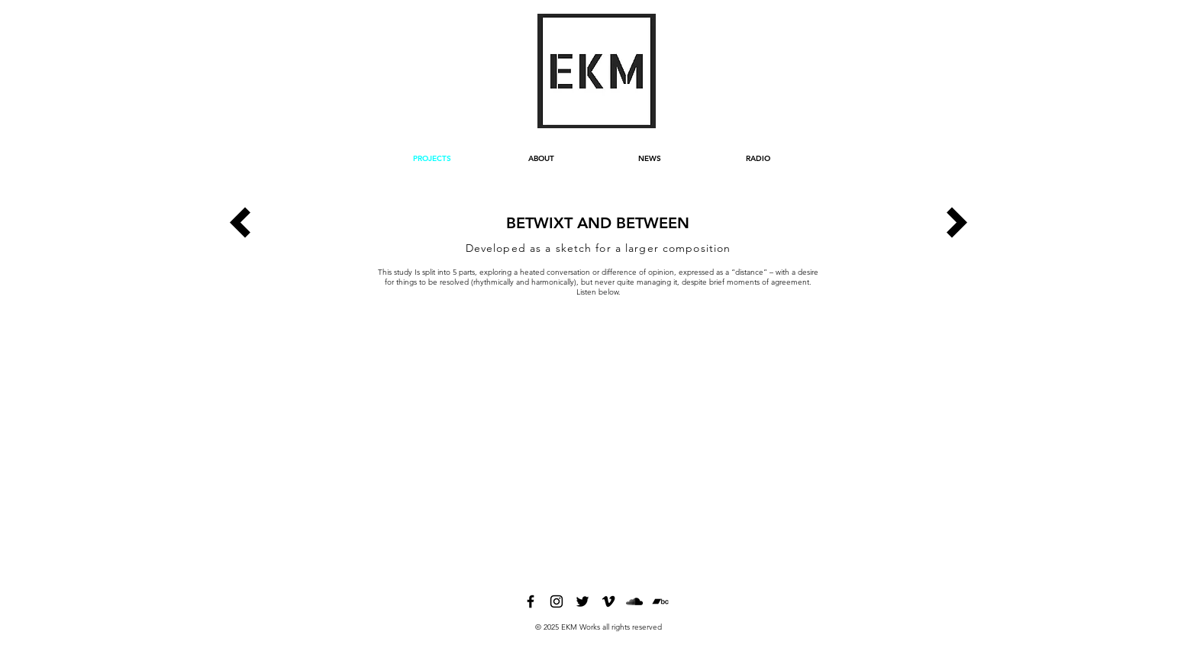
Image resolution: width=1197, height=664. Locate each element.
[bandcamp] (660, 601)
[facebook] (530, 601)
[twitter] (582, 601)
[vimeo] (608, 601)
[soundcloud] (634, 601)
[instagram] (556, 601)
